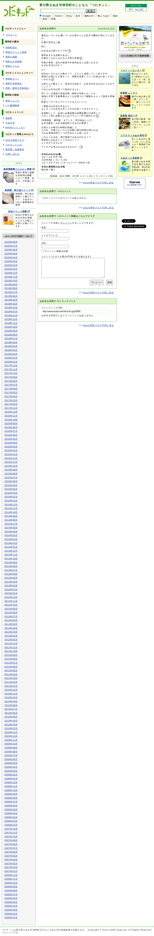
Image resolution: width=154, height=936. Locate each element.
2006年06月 (11, 898)
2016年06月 (11, 435)
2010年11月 (11, 694)
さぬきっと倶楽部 (130, 158)
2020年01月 (11, 269)
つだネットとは (13, 145)
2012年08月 (11, 612)
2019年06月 (11, 296)
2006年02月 (11, 914)
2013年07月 (11, 570)
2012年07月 (11, 616)
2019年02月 (11, 311)
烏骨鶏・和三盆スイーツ (18, 190)
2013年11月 (11, 554)
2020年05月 (11, 253)
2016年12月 (11, 412)
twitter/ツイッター (15, 127)
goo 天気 (139, 9)
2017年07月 (11, 385)
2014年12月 (11, 504)
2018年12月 (11, 319)
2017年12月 (11, 365)
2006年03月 (11, 910)
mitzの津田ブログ (14, 140)
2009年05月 (11, 763)
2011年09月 (11, 655)
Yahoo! (58, 16)
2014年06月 (11, 527)
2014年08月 (11, 520)
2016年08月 (11, 427)
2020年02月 (11, 265)
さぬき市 (10, 123)
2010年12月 (11, 690)
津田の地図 (11, 57)
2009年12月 (11, 736)
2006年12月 (11, 875)
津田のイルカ (12, 66)
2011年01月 (11, 686)
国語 (115, 16)
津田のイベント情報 (16, 52)
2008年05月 (11, 809)
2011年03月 (11, 678)
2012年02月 (11, 636)
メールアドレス (49, 235)
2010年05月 (11, 717)
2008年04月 (11, 813)
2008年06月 (11, 805)
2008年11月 (11, 786)
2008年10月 (11, 790)
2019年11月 (11, 277)
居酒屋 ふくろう (129, 93)
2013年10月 (11, 558)
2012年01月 (11, 639)
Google (47, 16)
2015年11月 (11, 462)
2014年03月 (11, 539)
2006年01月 (11, 917)
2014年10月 (11, 512)
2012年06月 (11, 620)
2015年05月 (11, 485)
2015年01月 (11, 500)
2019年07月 (11, 292)
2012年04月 (11, 628)
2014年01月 (11, 547)
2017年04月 (11, 396)
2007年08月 (11, 844)
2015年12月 (11, 458)
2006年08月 (11, 890)
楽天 (78, 16)
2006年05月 (11, 902)
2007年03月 (11, 863)
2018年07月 (11, 338)
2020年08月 (11, 242)
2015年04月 (11, 489)
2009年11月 (11, 740)
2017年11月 (11, 369)
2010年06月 (11, 713)
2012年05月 (11, 624)
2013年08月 (11, 566)
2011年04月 (11, 674)
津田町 (9, 118)
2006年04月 (11, 906)
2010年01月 (11, 732)
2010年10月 (11, 697)
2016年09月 (11, 423)
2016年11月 (11, 416)
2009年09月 (11, 748)
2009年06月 (11, 759)
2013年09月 (11, 562)
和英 (53, 19)
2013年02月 (11, 589)
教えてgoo (103, 16)
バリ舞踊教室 (12, 105)
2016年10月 (11, 419)
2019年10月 (11, 280)
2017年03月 (11, 400)
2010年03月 (11, 724)
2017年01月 (11, 408)
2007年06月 (11, 852)
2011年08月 (11, 659)
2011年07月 (11, 663)
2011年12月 (11, 643)
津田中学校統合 (13, 83)
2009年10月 (11, 744)
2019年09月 (11, 284)
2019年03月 (11, 307)
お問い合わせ (12, 154)
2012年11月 (11, 601)
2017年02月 (11, 404)
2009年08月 (11, 751)
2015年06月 (11, 481)
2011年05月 (11, 670)
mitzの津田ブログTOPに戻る (98, 182)
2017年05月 (11, 392)
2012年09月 (11, 609)
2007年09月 (11, 840)
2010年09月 (11, 701)
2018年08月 (11, 335)
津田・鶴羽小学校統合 (17, 88)
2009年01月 (11, 778)
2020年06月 (11, 249)
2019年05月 (11, 300)
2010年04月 (11, 721)
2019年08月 (11, 288)
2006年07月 (11, 894)
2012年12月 (11, 597)
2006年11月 (11, 879)
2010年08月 (11, 705)
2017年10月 (11, 373)
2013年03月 (11, 585)
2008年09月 (11, 794)
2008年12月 (11, 782)
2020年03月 (11, 261)
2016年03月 (11, 446)
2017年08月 (11, 381)
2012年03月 (11, 632)
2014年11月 (11, 508)
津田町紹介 (11, 47)
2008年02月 (11, 821)
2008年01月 (11, 825)
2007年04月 (11, 859)
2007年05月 (11, 856)
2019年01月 (11, 315)
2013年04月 (11, 582)
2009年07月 (11, 755)
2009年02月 (11, 775)
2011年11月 (11, 647)
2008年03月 (11, 817)
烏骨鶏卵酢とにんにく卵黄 (17, 169)
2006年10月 (11, 883)
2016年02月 (11, 450)
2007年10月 (11, 836)
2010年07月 (11, 709)
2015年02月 (11, 497)
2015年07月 (11, 477)
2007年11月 (11, 832)
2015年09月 (11, 470)
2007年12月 (11, 829)
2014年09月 (11, 516)
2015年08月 (11, 473)
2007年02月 (11, 867)
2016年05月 (11, 439)
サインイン (66, 223)
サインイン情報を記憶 (56, 251)
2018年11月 (11, 323)
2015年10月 (11, 466)
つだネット (11, 35)
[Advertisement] (134, 202)
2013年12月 (11, 551)
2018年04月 (11, 350)
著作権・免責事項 (14, 149)
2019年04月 (11, 304)
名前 (43, 227)
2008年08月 (11, 798)
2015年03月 (11, 493)
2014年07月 (11, 524)
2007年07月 (11, 848)
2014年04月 (11, 535)
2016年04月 (11, 443)
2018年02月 (11, 358)
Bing (69, 16)
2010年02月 (11, 728)
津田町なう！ (12, 79)
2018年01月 (11, 362)
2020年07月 (11, 246)
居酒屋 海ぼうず (129, 115)
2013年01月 (11, 593)
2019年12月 (11, 273)
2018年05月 (11, 346)
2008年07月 (11, 801)
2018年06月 (11, 342)
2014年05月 (11, 531)
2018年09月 (11, 331)
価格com (89, 16)
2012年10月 (11, 605)
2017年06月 (11, 389)
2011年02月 (11, 682)
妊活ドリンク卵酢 (17, 211)
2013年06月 (11, 574)
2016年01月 (11, 454)
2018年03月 (11, 354)
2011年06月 (11, 667)
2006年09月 (11, 886)
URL (43, 243)
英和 (45, 19)
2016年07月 (11, 431)
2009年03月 (11, 771)
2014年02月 (11, 543)
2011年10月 (11, 651)
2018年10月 (11, 327)
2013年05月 (11, 578)
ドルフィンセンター (131, 70)
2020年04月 (11, 257)
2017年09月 (11, 377)
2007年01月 (11, 871)
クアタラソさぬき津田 (132, 135)
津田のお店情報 (13, 61)
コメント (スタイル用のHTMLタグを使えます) (66, 256)
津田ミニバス (12, 101)
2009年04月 (11, 767)
